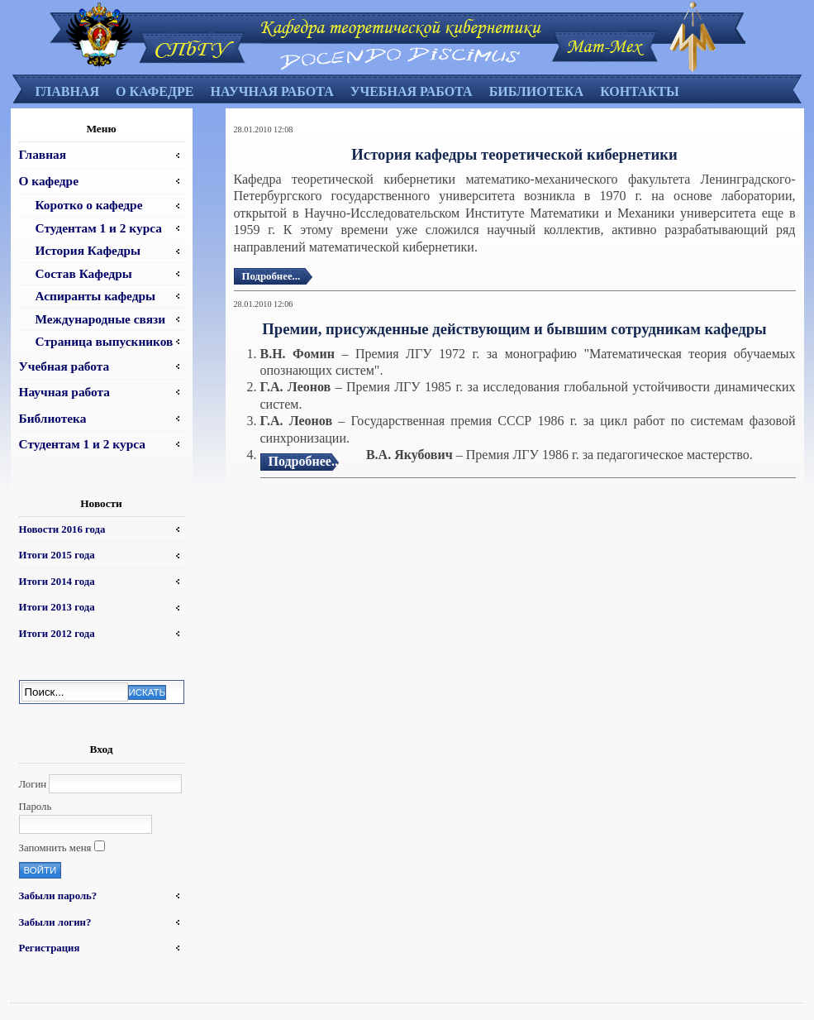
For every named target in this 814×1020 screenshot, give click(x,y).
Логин (33, 784)
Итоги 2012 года (57, 633)
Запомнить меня (55, 848)
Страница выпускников (105, 341)
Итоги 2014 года (57, 581)
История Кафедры (88, 250)
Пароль (35, 806)
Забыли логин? (55, 922)
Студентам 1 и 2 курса (99, 228)
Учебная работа (411, 91)
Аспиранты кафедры (96, 296)
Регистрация (49, 948)
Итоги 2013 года (57, 607)
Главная (67, 91)
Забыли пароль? (58, 896)
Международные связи (101, 319)
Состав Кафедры (84, 273)
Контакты (639, 91)
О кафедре (154, 91)
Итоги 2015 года (57, 555)
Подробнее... (271, 276)
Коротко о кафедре (89, 205)
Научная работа (271, 91)
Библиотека (536, 91)
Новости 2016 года (62, 529)
